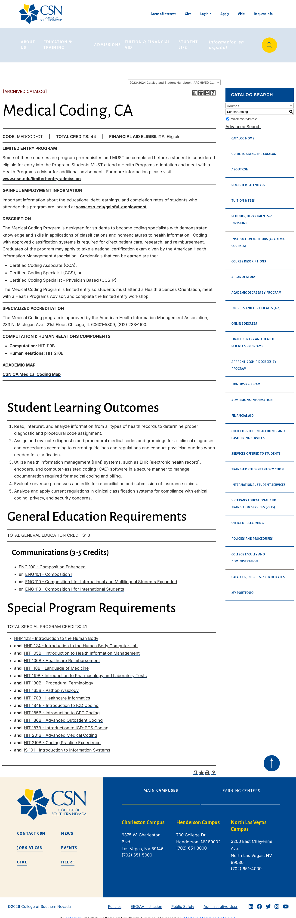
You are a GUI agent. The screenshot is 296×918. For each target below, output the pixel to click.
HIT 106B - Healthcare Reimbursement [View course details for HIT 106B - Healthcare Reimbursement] (62, 657)
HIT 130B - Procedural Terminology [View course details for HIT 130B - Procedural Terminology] (58, 680)
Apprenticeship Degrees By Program (253, 362)
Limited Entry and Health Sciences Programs (252, 340)
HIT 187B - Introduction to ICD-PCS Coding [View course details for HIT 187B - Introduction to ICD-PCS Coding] (66, 724)
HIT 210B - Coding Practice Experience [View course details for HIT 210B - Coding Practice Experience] (62, 739)
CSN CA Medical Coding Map (32, 371)
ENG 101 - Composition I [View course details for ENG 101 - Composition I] (48, 571)
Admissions (107, 43)
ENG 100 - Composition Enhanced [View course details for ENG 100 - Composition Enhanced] (52, 563)
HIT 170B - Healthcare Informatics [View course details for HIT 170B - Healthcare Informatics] (57, 694)
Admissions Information (252, 397)
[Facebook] (259, 903)
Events (69, 845)
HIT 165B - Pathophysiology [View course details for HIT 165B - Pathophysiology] (51, 687)
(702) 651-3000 (191, 844)
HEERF (67, 859)
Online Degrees (244, 320)
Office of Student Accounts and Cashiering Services (258, 431)
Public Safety (182, 903)
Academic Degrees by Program (256, 289)
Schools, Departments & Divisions (251, 217)
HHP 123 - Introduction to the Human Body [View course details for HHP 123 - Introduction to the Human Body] (56, 635)
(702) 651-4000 (246, 865)
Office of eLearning (247, 519)
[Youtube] (286, 903)
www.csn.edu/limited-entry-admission (42, 175)
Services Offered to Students (256, 450)
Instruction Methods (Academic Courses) (258, 239)
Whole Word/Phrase (244, 115)
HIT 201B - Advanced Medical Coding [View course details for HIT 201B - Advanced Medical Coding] (60, 732)
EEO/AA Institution (146, 903)
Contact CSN (31, 830)
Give (188, 14)
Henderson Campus (198, 819)
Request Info (263, 14)
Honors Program (245, 381)
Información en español (227, 43)
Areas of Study (243, 274)
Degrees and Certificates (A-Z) (256, 305)
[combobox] (174, 79)
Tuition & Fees (243, 197)
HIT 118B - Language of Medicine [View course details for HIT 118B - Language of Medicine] (56, 664)
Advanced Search (243, 123)
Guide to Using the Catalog (253, 151)
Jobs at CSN (30, 845)
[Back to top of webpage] (272, 760)
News (67, 830)
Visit (241, 14)
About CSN (240, 166)
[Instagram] (276, 903)
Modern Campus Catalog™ (209, 915)
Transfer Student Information (257, 466)
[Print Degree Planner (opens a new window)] (194, 89)
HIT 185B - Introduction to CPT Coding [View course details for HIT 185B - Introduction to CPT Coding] (62, 709)
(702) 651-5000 (137, 852)
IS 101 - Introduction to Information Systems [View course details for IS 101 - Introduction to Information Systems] (67, 747)
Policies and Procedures (252, 535)
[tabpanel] (201, 846)
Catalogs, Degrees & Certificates (258, 574)
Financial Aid (242, 412)
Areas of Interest (163, 14)
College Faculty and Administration (248, 555)
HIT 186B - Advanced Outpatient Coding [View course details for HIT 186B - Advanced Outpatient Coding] (63, 717)
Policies (114, 903)
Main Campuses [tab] (161, 787)
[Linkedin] (251, 903)
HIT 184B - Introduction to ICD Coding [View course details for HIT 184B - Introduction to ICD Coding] (61, 702)
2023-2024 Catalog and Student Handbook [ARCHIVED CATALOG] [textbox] (175, 79)
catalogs (73, 915)
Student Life (189, 43)
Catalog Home (242, 135)
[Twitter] (268, 903)
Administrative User (220, 903)
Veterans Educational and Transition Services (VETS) (253, 501)
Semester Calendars (248, 182)
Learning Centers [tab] (240, 788)
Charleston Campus (143, 819)
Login (204, 14)
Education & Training (58, 43)
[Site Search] (269, 43)
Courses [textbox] (233, 103)
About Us (28, 43)
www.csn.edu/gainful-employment (111, 203)
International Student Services (258, 481)
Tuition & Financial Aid (148, 43)
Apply (224, 14)
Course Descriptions (248, 258)
